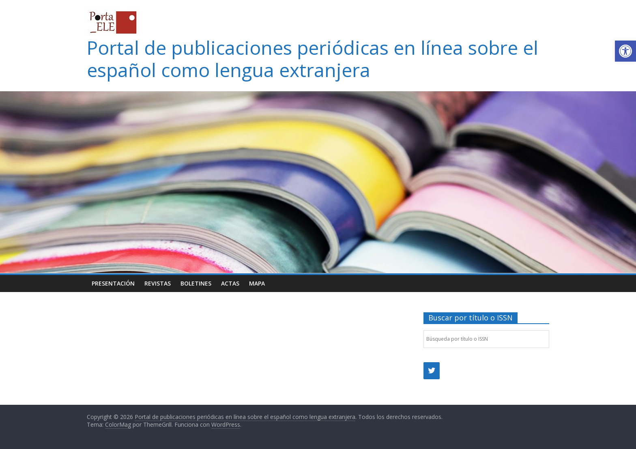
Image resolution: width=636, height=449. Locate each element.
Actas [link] (230, 283)
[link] (625, 51)
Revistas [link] (157, 283)
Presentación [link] (113, 283)
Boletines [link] (195, 283)
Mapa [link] (257, 283)
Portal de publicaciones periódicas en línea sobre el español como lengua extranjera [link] (312, 58)
